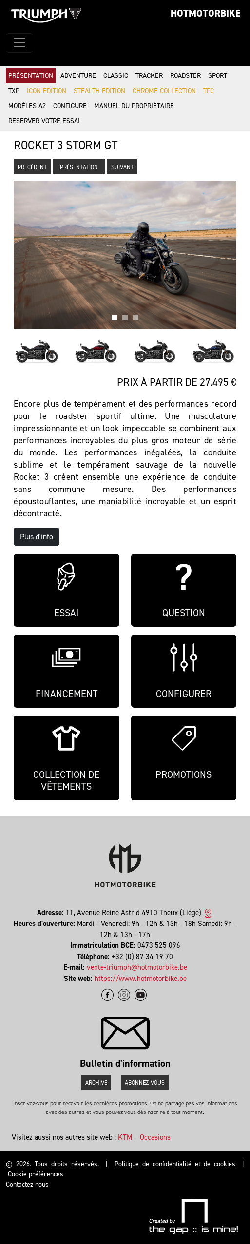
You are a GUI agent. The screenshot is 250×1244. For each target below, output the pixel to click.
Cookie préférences (35, 1174)
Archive (96, 1083)
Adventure (78, 75)
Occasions (155, 1137)
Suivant (122, 167)
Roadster (185, 75)
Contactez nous (27, 1184)
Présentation (30, 75)
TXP (13, 90)
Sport (217, 75)
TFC (208, 90)
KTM (125, 1137)
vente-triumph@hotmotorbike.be (137, 967)
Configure (70, 106)
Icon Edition (46, 90)
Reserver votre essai (44, 121)
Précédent (32, 167)
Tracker (149, 75)
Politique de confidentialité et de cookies (175, 1164)
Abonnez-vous (145, 1083)
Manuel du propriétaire (134, 106)
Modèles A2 (27, 106)
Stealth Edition (99, 90)
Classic (115, 75)
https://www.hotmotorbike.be (141, 978)
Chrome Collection (164, 90)
